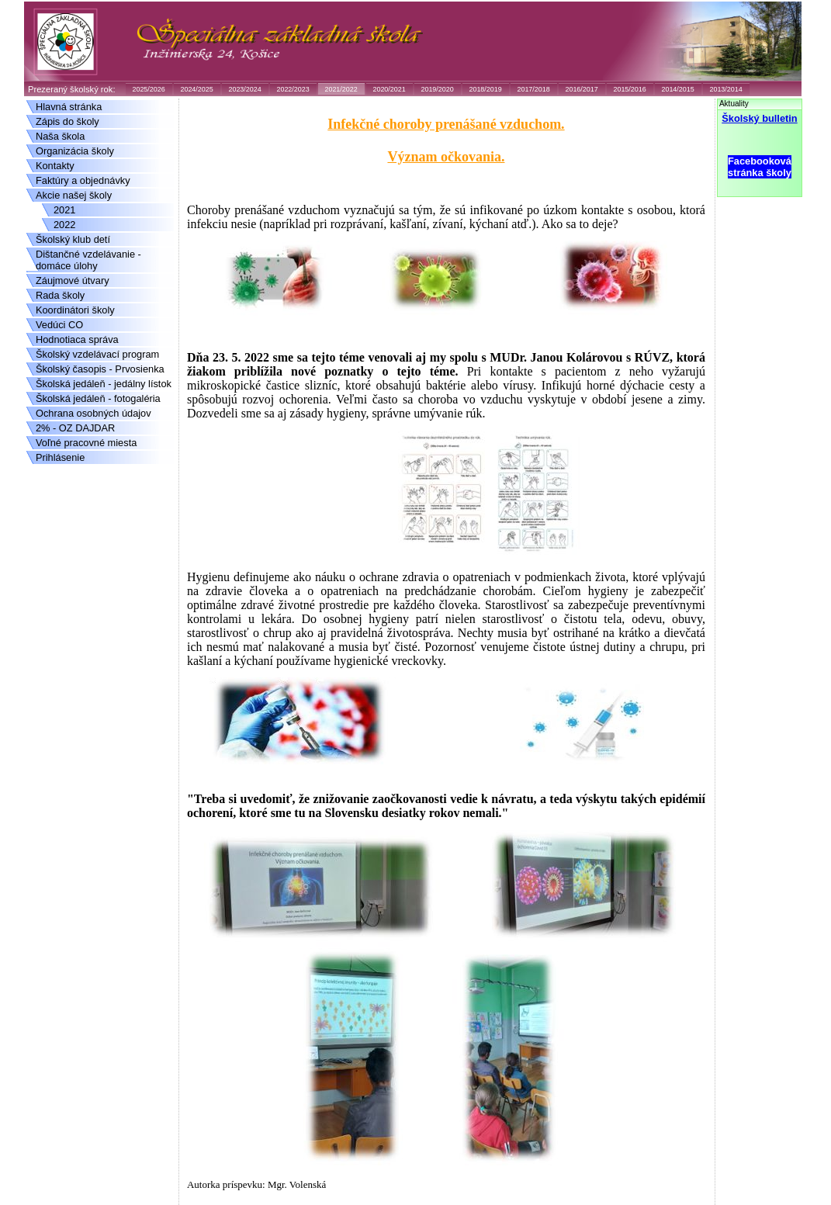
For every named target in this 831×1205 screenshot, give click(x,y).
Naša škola (60, 136)
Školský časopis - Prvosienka (100, 369)
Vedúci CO (59, 325)
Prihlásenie (60, 457)
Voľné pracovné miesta (86, 442)
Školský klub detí (73, 239)
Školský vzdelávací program (97, 354)
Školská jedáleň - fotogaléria (98, 398)
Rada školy (60, 295)
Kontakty (55, 165)
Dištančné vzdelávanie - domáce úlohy (88, 260)
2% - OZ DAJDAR (75, 428)
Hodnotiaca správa (77, 339)
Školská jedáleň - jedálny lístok (103, 384)
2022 (64, 224)
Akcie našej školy (74, 195)
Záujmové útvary (72, 280)
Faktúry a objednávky (83, 180)
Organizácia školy (75, 151)
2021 (64, 210)
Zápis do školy (67, 121)
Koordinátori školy (75, 310)
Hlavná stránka (69, 107)
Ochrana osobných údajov (93, 413)
